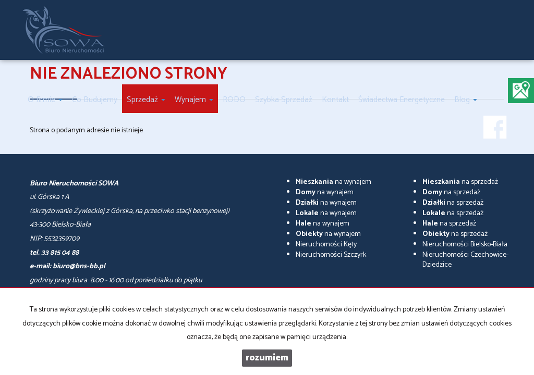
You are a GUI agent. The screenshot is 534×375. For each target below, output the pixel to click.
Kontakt (335, 99)
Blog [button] (465, 99)
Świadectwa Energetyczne (401, 99)
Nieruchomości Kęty (326, 245)
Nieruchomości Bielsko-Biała (464, 245)
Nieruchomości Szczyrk (331, 255)
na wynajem (333, 182)
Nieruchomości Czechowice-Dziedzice (465, 260)
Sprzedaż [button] (146, 99)
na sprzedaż (460, 182)
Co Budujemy (94, 99)
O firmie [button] (45, 99)
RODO (234, 99)
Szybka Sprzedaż (283, 99)
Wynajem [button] (194, 99)
